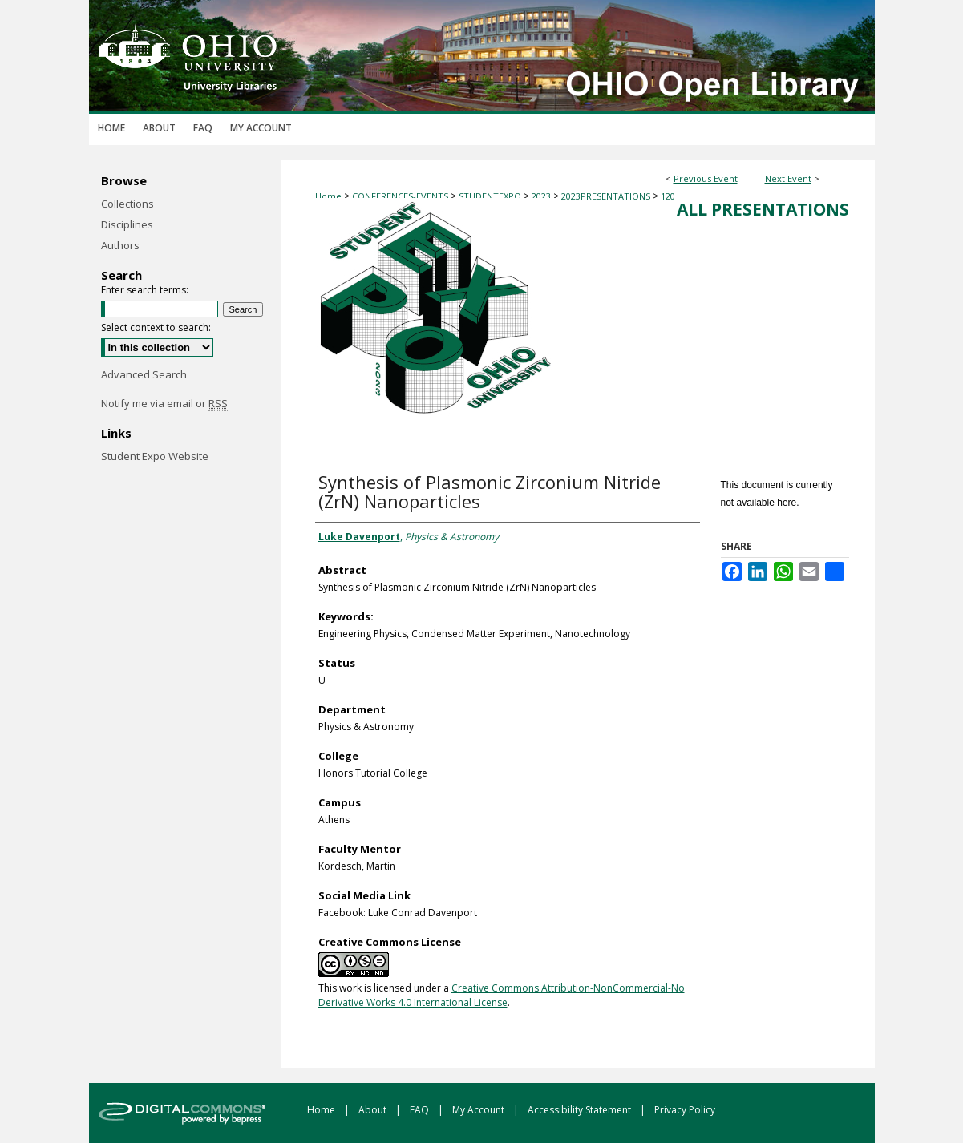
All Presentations (763, 209)
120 (668, 196)
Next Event (788, 178)
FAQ (420, 1110)
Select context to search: (156, 327)
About (373, 1110)
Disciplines (127, 224)
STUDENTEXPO (491, 196)
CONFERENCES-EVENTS (401, 196)
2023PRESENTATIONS (607, 196)
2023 (542, 196)
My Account (479, 1110)
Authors (120, 245)
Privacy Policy (684, 1110)
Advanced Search (144, 374)
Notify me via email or (164, 403)
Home (328, 196)
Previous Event (706, 178)
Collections (127, 203)
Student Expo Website (154, 456)
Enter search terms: (144, 290)
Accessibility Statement (580, 1110)
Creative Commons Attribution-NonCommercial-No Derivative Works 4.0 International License (501, 995)
